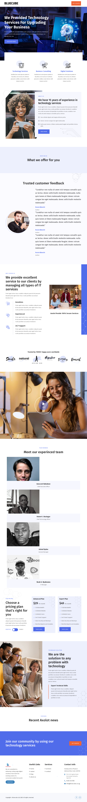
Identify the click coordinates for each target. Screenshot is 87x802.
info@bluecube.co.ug (73, 783)
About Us (33, 777)
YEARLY (21, 629)
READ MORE (44, 131)
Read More (10, 781)
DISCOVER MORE (11, 41)
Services (48, 768)
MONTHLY (8, 629)
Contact (48, 771)
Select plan (39, 629)
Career (32, 771)
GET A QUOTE (76, 3)
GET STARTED (75, 743)
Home (32, 768)
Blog (31, 774)
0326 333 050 (70, 780)
